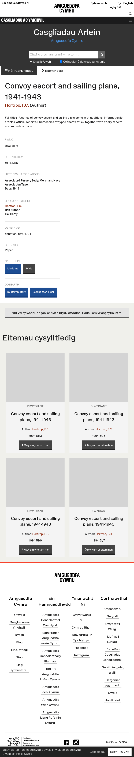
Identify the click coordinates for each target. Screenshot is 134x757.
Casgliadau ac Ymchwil (22, 20)
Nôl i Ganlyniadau (19, 70)
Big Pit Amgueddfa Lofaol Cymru (50, 674)
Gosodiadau (97, 751)
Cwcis (112, 693)
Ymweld (19, 614)
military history (16, 291)
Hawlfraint (112, 700)
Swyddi (112, 616)
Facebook (81, 647)
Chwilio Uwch (40, 62)
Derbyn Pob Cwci (119, 751)
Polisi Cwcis (24, 753)
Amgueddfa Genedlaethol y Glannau (50, 656)
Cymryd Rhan (81, 627)
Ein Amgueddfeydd (15, 3)
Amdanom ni (112, 609)
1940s (28, 268)
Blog (19, 642)
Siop (19, 657)
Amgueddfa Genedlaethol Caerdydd (50, 620)
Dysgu (19, 635)
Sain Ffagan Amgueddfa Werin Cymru (49, 638)
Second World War (43, 291)
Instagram (81, 655)
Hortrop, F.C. (17, 105)
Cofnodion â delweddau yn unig (84, 61)
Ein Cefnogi (19, 650)
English (128, 3)
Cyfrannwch (99, 3)
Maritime (12, 268)
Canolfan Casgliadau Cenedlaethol (112, 655)
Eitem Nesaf (52, 70)
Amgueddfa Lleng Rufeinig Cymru (50, 718)
